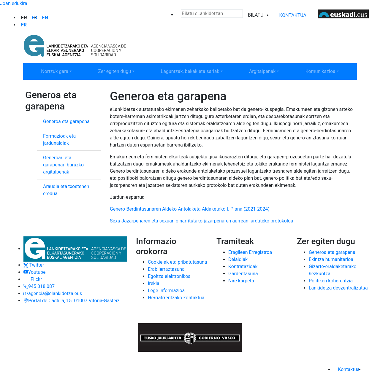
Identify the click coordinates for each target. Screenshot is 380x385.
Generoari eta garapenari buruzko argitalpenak (63, 165)
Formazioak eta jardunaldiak (59, 139)
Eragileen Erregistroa (250, 252)
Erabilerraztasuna (166, 269)
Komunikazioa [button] (328, 71)
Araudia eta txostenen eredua (66, 190)
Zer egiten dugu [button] (122, 71)
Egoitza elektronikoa (169, 276)
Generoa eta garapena (66, 121)
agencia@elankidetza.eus (52, 293)
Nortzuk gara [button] (63, 71)
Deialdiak (238, 259)
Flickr (32, 279)
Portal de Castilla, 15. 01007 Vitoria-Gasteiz (71, 300)
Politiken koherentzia (331, 281)
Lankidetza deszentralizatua (338, 288)
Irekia (153, 283)
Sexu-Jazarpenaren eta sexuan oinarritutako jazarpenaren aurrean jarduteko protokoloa (202, 221)
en (45, 17)
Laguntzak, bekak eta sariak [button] (190, 71)
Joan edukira (13, 3)
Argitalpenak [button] (270, 71)
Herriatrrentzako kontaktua (176, 297)
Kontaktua (292, 15)
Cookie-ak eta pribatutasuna (177, 262)
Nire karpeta (241, 281)
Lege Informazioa (166, 290)
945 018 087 (39, 286)
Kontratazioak (243, 266)
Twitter (33, 265)
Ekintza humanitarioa (331, 259)
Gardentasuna (243, 273)
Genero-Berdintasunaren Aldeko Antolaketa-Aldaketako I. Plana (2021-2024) (190, 209)
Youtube (34, 272)
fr (24, 25)
